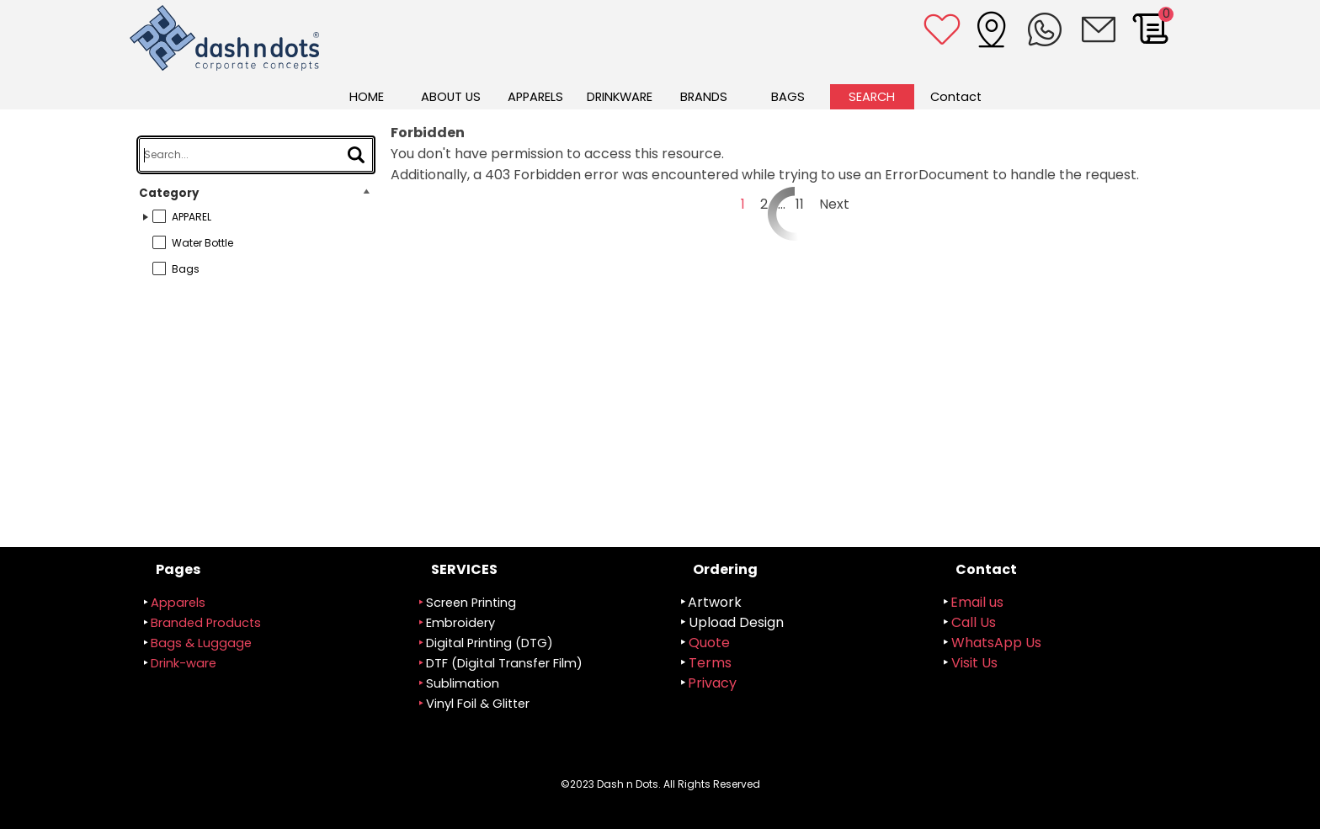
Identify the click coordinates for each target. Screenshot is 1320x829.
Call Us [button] (973, 622)
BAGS (788, 96)
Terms (710, 662)
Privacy (712, 683)
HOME (366, 96)
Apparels (178, 602)
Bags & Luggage (201, 643)
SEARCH (872, 96)
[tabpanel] (536, 647)
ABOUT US (451, 96)
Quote (709, 642)
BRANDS (703, 96)
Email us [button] (976, 602)
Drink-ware (183, 663)
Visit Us (974, 662)
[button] (1099, 29)
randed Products (206, 622)
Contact (956, 96)
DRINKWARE (619, 96)
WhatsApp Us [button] (996, 642)
